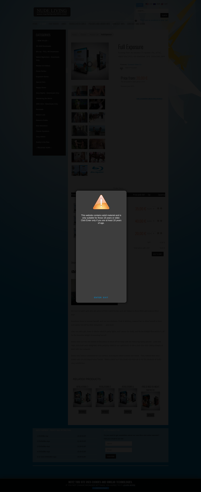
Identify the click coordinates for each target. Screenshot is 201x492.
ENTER (98, 297)
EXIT (105, 297)
